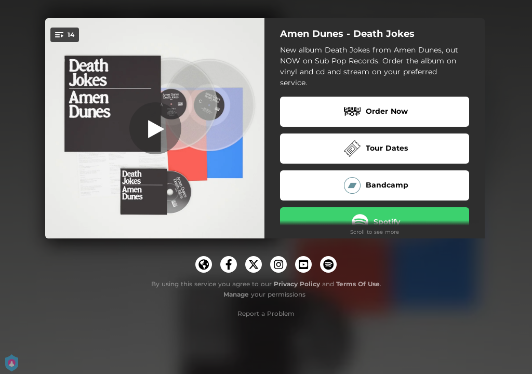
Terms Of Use (358, 284)
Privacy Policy (297, 284)
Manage (236, 294)
